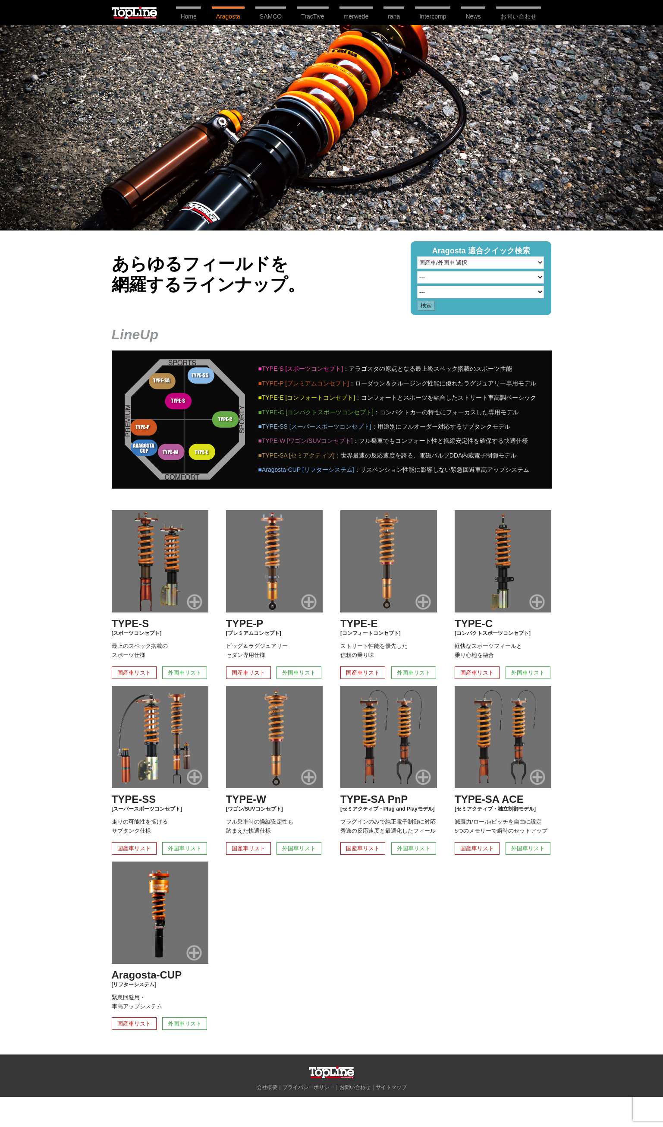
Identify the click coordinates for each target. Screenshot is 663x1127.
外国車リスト (184, 672)
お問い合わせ (355, 1087)
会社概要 (267, 1087)
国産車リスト (134, 672)
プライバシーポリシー (308, 1087)
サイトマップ (391, 1087)
